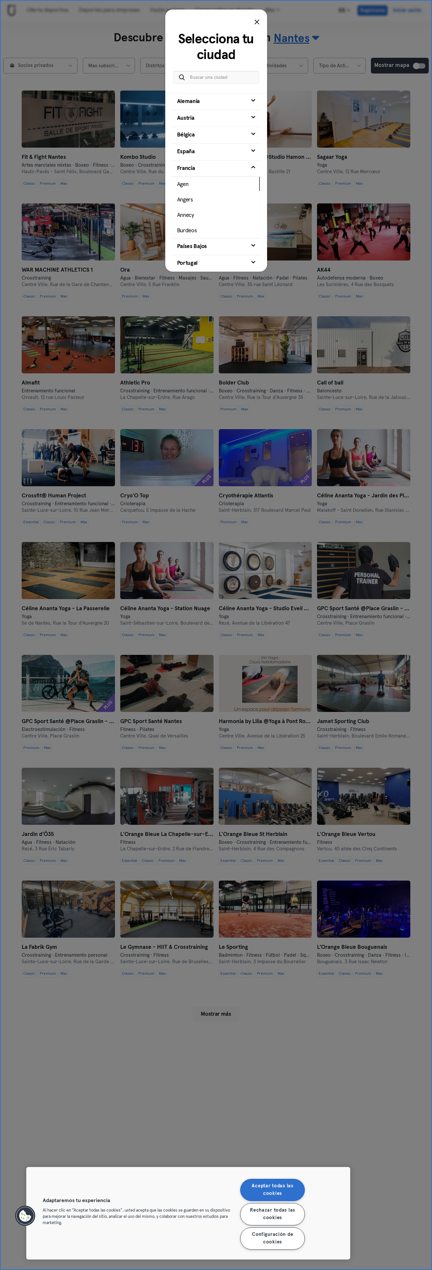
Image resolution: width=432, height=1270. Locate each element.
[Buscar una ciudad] (216, 74)
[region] (188, 1213)
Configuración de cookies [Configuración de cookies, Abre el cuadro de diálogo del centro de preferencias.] (272, 1238)
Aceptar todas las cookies (272, 1190)
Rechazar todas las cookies (272, 1214)
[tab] (216, 98)
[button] (25, 1215)
